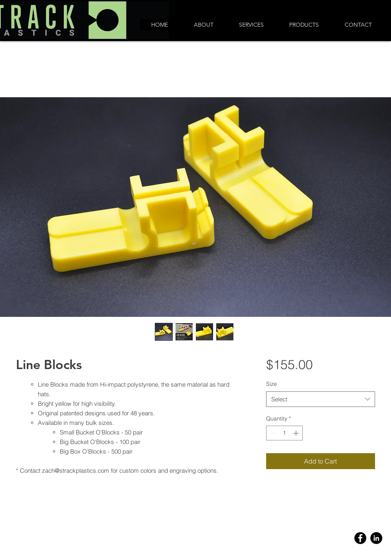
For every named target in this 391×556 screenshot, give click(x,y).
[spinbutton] (284, 433)
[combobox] (320, 399)
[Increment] (297, 433)
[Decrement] (272, 433)
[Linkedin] (376, 538)
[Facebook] (360, 538)
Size (271, 383)
